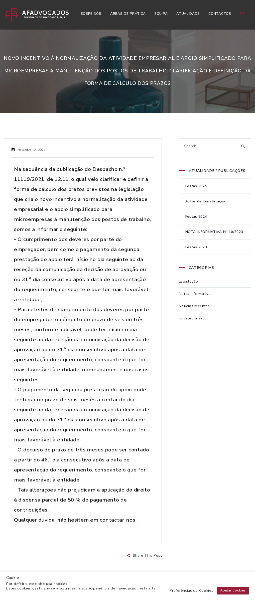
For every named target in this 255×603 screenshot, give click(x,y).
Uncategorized (192, 318)
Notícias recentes (194, 305)
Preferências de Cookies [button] (191, 590)
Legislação (188, 281)
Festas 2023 (196, 247)
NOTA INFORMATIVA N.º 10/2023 (214, 231)
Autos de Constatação (205, 201)
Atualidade (188, 13)
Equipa (161, 13)
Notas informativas (196, 293)
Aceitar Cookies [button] (233, 590)
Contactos (219, 13)
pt (242, 13)
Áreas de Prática (128, 13)
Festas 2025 (196, 186)
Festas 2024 (196, 216)
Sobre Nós (91, 13)
